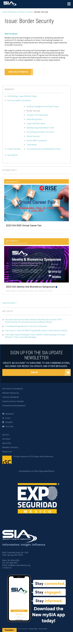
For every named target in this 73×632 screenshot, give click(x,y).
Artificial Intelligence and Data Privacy (43, 106)
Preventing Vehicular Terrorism (40, 132)
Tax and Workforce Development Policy (44, 149)
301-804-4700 (13, 560)
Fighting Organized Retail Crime (40, 128)
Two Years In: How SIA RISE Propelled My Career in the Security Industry (36, 330)
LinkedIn (9, 422)
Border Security (33, 111)
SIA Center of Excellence (12, 388)
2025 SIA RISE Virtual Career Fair (24, 225)
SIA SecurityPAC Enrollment (19, 100)
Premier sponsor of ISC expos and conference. (33, 456)
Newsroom (7, 451)
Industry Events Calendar (13, 401)
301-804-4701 (12, 563)
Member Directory (10, 447)
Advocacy (13, 12)
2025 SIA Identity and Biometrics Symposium (30, 286)
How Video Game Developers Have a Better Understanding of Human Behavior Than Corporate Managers (35, 335)
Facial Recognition (34, 119)
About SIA (6, 443)
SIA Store (6, 439)
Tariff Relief (32, 145)
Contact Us (7, 567)
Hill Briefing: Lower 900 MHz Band (22, 96)
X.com (7, 418)
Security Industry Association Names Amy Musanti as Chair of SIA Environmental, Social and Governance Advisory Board (33, 320)
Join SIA (5, 434)
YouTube (9, 426)
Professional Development (13, 405)
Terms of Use (43, 629)
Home (4, 12)
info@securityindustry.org (19, 565)
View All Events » (9, 303)
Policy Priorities (26, 12)
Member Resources (10, 393)
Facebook (9, 413)
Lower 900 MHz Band (36, 123)
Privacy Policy (33, 629)
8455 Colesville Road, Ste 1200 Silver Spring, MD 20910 (15, 553)
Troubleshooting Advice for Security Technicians (26, 326)
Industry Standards (10, 397)
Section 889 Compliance (37, 140)
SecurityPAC (12, 155)
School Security (33, 136)
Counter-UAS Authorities (37, 115)
